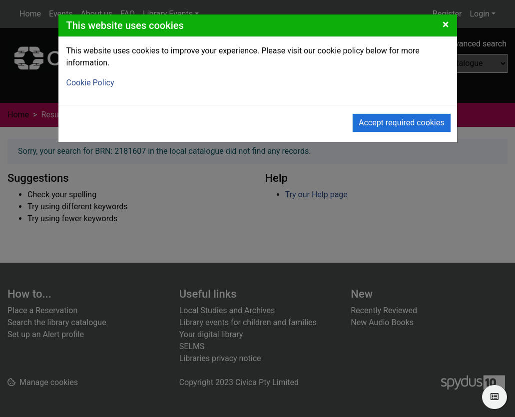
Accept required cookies (402, 122)
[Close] (446, 24)
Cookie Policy (90, 82)
